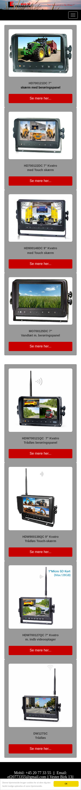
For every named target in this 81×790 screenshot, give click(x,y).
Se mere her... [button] (40, 98)
